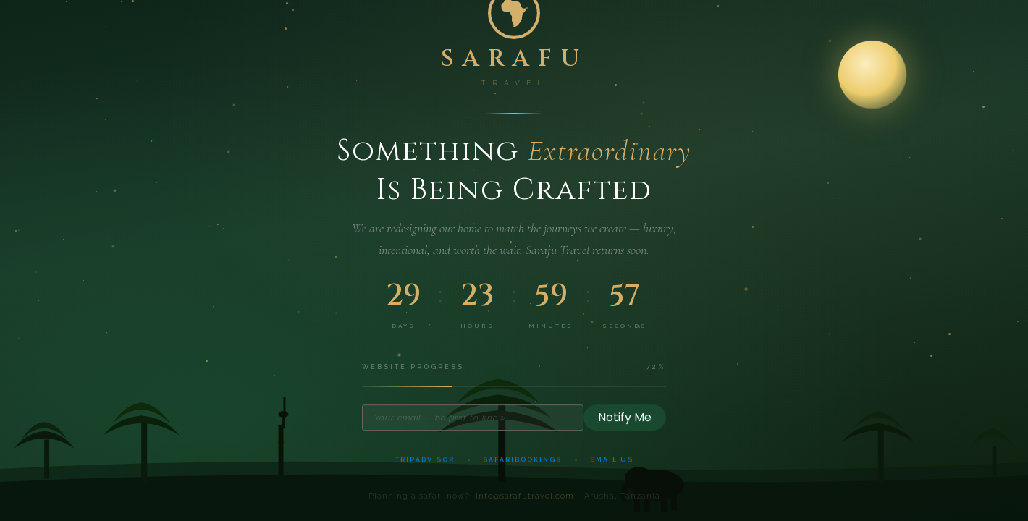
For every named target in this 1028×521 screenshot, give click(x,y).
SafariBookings (522, 463)
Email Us (611, 463)
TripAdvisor (425, 463)
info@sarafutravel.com (525, 501)
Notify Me (625, 419)
